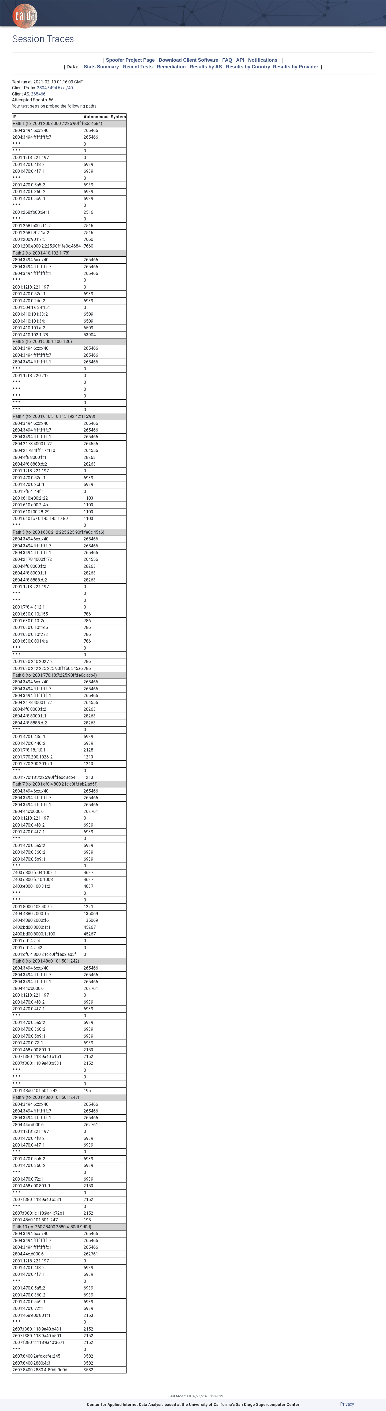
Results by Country (248, 66)
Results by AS (206, 66)
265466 (38, 94)
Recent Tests (138, 66)
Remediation (171, 66)
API (240, 60)
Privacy (347, 1404)
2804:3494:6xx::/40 (55, 87)
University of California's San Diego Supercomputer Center (244, 1404)
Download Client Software (188, 60)
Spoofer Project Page (130, 60)
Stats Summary (101, 66)
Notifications (262, 60)
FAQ (227, 60)
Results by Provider (295, 66)
